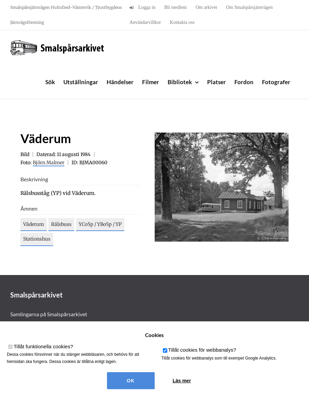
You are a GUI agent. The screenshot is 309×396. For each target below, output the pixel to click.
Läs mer (182, 380)
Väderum (33, 224)
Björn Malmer (48, 162)
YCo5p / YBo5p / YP (100, 224)
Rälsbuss (61, 224)
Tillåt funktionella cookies (43, 346)
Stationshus (36, 239)
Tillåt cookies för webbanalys (202, 350)
